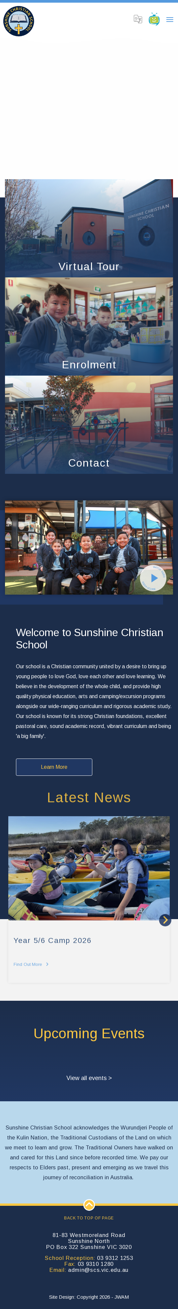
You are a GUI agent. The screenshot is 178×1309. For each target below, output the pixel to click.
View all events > (89, 1078)
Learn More (54, 767)
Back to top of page (89, 1209)
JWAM (122, 1297)
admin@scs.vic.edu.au (98, 1270)
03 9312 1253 (115, 1258)
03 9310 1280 (96, 1264)
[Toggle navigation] (170, 20)
